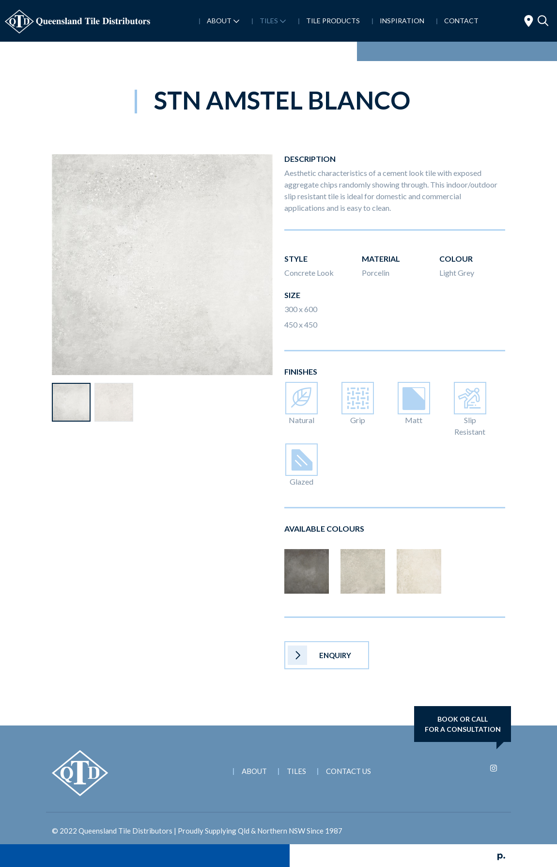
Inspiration (401, 20)
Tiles (296, 771)
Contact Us (348, 771)
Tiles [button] (272, 20)
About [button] (222, 20)
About (254, 771)
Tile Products (332, 20)
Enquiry (319, 655)
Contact (461, 20)
